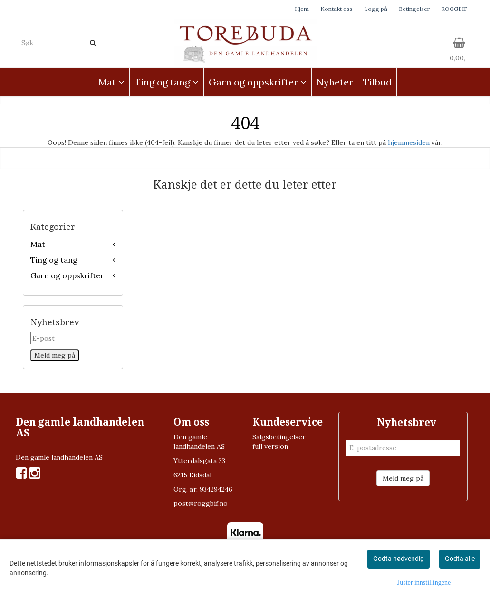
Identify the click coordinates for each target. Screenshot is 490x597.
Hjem (302, 8)
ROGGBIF (454, 8)
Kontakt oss (336, 8)
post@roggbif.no (200, 503)
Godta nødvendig (398, 558)
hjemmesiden (409, 142)
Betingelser (414, 8)
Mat (37, 244)
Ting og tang (53, 260)
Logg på (375, 8)
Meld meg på (403, 478)
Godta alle (460, 558)
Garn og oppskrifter (67, 275)
